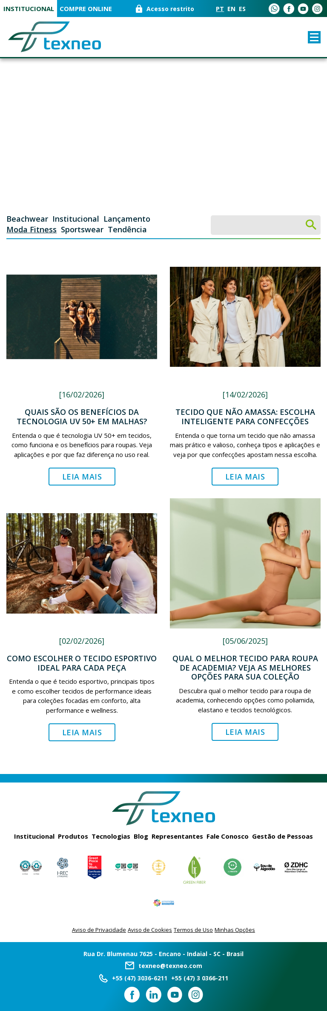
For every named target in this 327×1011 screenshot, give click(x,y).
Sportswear (82, 229)
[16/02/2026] (81, 394)
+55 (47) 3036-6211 (139, 978)
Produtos (73, 836)
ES (242, 9)
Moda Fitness (31, 229)
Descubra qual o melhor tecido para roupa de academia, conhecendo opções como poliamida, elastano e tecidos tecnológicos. (245, 700)
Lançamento (126, 219)
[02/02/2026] (81, 641)
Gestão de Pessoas (282, 836)
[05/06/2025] (245, 641)
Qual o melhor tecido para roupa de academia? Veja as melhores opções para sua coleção (245, 667)
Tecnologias (111, 836)
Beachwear (27, 219)
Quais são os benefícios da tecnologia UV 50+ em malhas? (82, 416)
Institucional (28, 8)
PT (220, 9)
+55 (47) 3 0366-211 (199, 978)
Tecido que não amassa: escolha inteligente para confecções (245, 416)
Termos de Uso (193, 930)
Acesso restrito (170, 9)
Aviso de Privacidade (99, 930)
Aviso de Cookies (150, 930)
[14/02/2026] (245, 394)
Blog (141, 836)
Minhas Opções (235, 930)
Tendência (127, 229)
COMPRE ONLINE (86, 8)
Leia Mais (82, 476)
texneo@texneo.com (170, 966)
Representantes (177, 836)
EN (231, 9)
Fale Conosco (228, 836)
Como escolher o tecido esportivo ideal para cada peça (82, 663)
